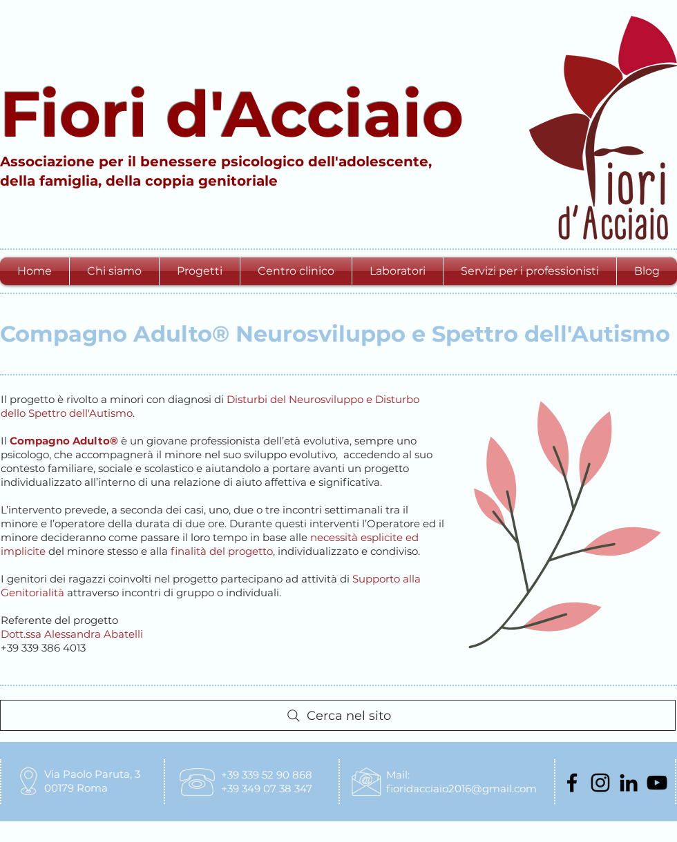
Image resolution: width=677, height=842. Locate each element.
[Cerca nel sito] (338, 715)
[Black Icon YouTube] (657, 782)
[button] (114, 271)
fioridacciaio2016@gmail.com (461, 788)
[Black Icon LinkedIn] (628, 782)
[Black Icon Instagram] (600, 782)
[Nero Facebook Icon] (572, 782)
